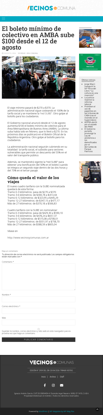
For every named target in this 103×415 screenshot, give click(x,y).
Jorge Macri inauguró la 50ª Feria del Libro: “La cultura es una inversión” (91, 90)
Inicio (43, 377)
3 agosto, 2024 (10, 53)
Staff (62, 377)
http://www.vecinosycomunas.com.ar (28, 237)
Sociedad (22, 53)
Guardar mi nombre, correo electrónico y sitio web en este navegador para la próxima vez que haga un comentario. (36, 332)
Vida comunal (32, 53)
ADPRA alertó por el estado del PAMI (90, 124)
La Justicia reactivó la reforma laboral (89, 101)
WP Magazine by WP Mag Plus (62, 411)
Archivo (53, 377)
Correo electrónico (11, 306)
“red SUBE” (46, 113)
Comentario (8, 262)
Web (4, 318)
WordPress (43, 411)
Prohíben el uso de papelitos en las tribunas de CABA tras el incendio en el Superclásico (91, 113)
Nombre (6, 295)
